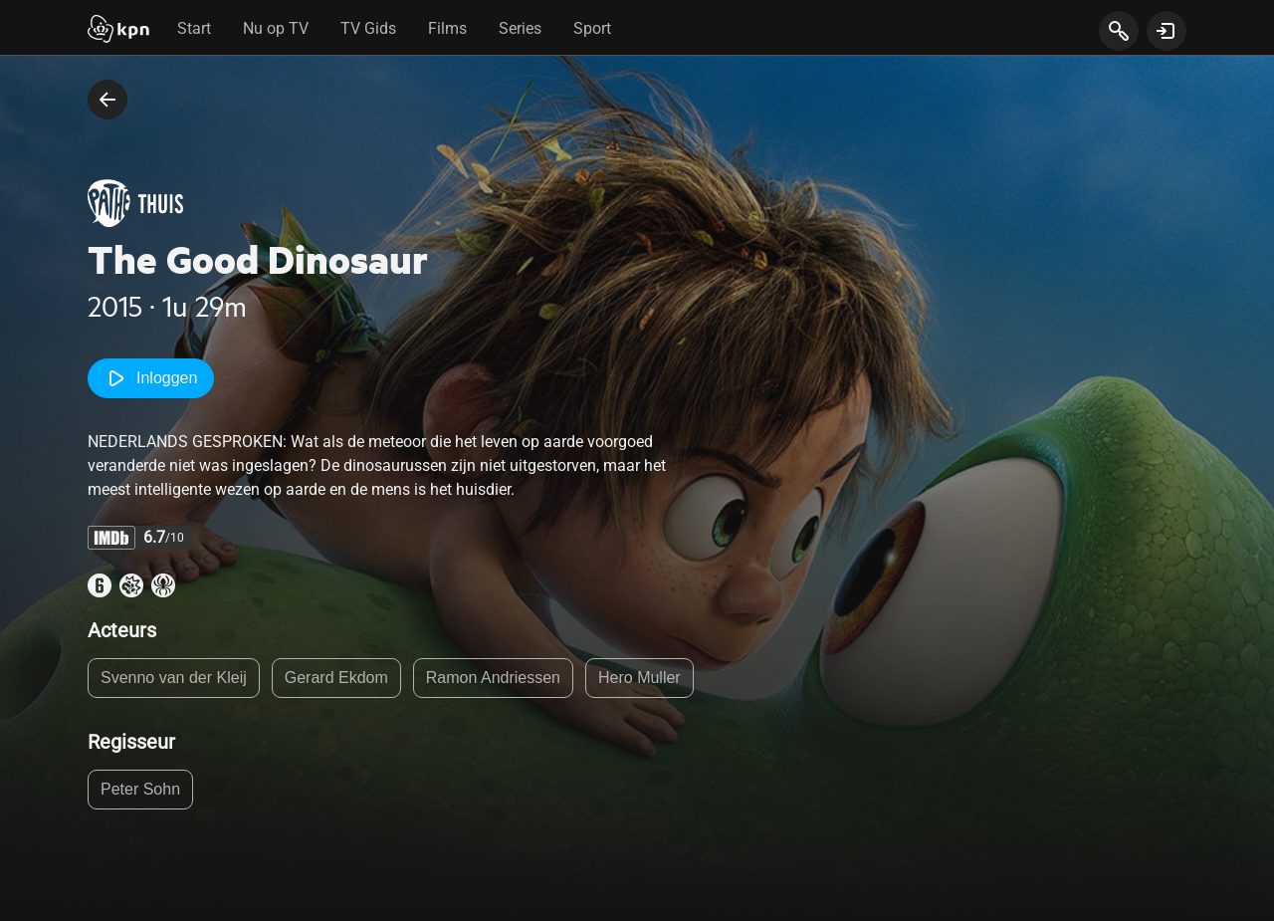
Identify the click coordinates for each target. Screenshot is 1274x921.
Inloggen (151, 378)
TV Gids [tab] (368, 28)
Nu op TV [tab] (276, 28)
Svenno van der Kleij (174, 677)
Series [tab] (520, 28)
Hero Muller (639, 677)
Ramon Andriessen (493, 677)
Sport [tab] (592, 28)
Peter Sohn (140, 789)
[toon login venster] (1166, 31)
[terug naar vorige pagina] (107, 99)
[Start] (118, 31)
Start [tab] (194, 28)
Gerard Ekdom (336, 677)
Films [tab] (447, 28)
